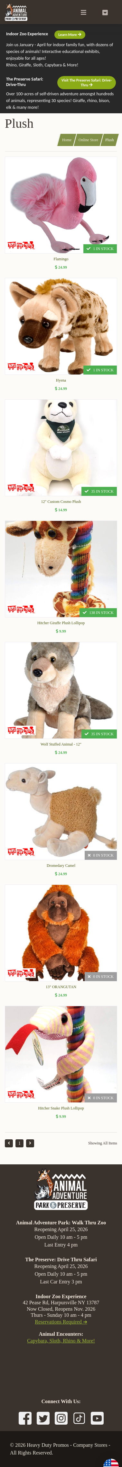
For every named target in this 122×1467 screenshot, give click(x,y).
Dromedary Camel (61, 865)
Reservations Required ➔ (61, 1322)
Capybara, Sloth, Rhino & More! (61, 1340)
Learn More (69, 34)
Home (66, 140)
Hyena (61, 380)
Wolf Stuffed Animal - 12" (61, 744)
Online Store (88, 140)
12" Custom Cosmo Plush (61, 501)
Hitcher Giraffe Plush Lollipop (61, 623)
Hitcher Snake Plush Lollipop (61, 1108)
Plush (109, 140)
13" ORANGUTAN (61, 987)
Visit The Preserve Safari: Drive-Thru (86, 82)
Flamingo (60, 259)
